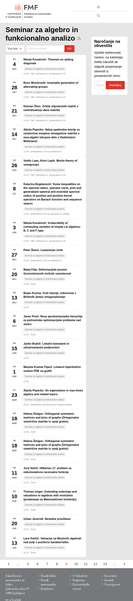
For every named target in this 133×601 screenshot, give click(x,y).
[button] (98, 7)
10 (76, 564)
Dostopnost (112, 584)
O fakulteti (80, 576)
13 (105, 564)
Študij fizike (48, 576)
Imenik (109, 580)
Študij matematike (48, 582)
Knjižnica (79, 580)
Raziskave (47, 588)
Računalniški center (81, 586)
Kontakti (110, 576)
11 (86, 564)
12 (95, 564)
